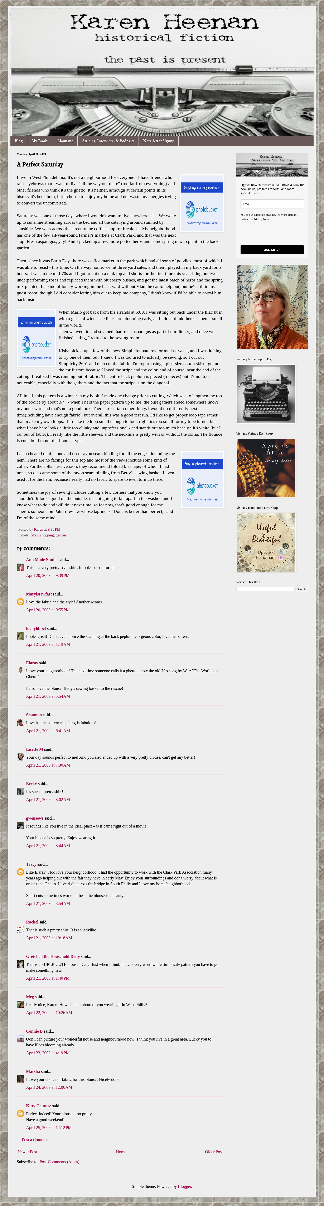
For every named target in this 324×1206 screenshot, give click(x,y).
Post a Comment (35, 1139)
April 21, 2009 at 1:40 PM (48, 978)
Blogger (184, 1186)
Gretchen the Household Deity (53, 956)
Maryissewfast (39, 594)
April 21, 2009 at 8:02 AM (48, 799)
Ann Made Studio (42, 559)
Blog (19, 141)
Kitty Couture (38, 1106)
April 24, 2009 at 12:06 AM (49, 1087)
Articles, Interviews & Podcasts (108, 141)
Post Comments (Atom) (59, 1161)
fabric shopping (42, 535)
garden (61, 535)
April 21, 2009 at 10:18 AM (49, 938)
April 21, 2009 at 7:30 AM (48, 765)
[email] (272, 203)
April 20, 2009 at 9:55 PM (48, 610)
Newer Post (27, 1151)
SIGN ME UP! (272, 250)
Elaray (32, 663)
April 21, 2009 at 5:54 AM (48, 696)
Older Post (214, 1151)
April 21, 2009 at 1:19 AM (48, 644)
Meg (30, 996)
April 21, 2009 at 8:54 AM (48, 903)
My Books (40, 141)
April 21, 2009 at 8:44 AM (48, 845)
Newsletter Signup (158, 141)
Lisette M (34, 749)
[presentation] (272, 233)
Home (121, 1151)
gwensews (34, 818)
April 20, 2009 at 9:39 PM (48, 575)
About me (65, 141)
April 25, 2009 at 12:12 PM (49, 1127)
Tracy (31, 864)
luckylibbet (36, 628)
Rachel (32, 922)
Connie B (34, 1031)
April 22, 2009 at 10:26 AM (49, 1012)
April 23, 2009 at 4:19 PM (48, 1053)
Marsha (33, 1071)
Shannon (34, 715)
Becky (31, 783)
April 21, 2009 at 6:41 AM (48, 730)
